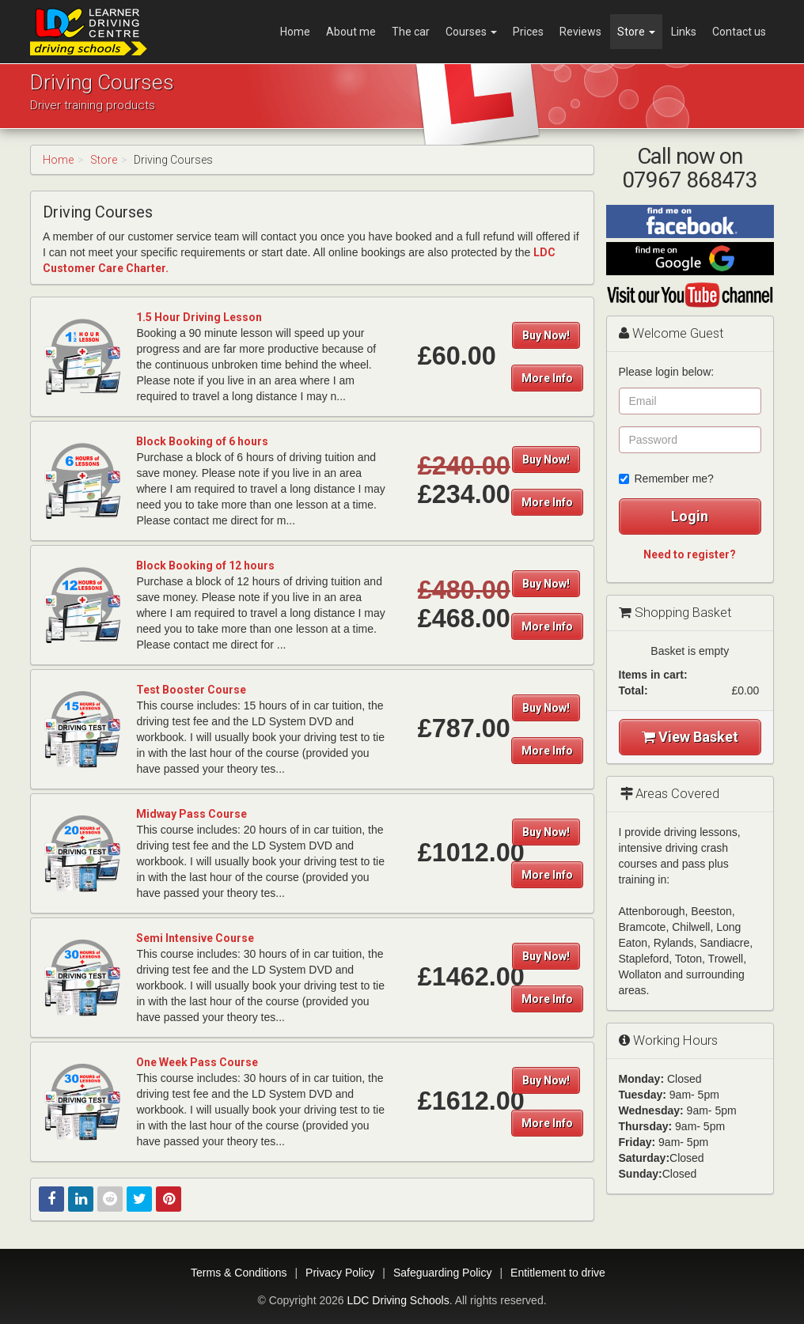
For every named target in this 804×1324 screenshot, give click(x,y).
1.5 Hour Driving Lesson (199, 317)
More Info (547, 378)
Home (295, 31)
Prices (528, 31)
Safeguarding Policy (442, 1272)
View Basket (690, 736)
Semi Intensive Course (195, 938)
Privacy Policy (339, 1272)
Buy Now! (546, 335)
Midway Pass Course (191, 814)
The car (411, 31)
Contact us (739, 31)
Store (636, 31)
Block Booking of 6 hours (202, 441)
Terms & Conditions (238, 1272)
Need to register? (689, 554)
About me (351, 31)
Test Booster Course (191, 689)
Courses (471, 31)
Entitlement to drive (557, 1272)
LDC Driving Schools (398, 1300)
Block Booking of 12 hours (205, 565)
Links (683, 31)
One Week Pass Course (197, 1062)
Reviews (580, 31)
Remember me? (666, 478)
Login (689, 516)
